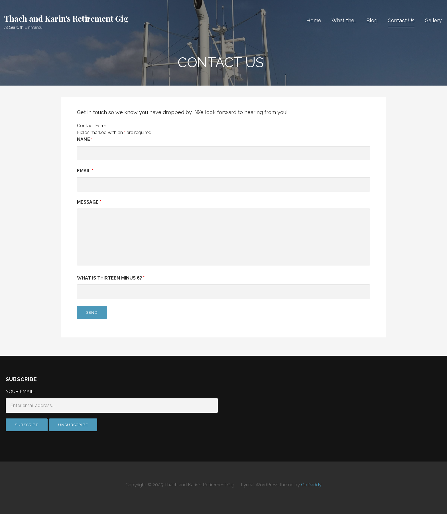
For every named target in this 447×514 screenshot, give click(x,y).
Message (89, 202)
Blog (371, 20)
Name (85, 139)
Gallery (433, 20)
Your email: (20, 391)
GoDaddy (311, 484)
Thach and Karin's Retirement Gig (66, 18)
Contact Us (401, 20)
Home (313, 20)
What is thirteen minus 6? (111, 278)
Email (85, 170)
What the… (344, 20)
